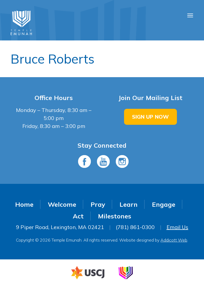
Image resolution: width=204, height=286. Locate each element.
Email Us (177, 227)
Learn (129, 204)
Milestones (114, 216)
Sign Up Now (150, 116)
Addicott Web (173, 240)
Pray (98, 204)
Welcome (62, 204)
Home (24, 204)
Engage (163, 204)
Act (78, 216)
